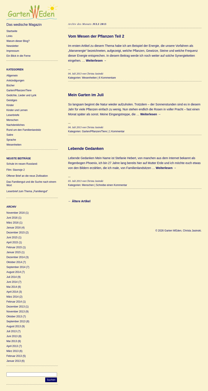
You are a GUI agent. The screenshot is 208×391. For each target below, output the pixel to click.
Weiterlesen (96, 60)
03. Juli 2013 (75, 181)
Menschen (12, 120)
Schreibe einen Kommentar (111, 185)
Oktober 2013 (14, 316)
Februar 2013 (14, 356)
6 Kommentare (107, 77)
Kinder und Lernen (17, 110)
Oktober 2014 (14, 262)
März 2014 (12, 296)
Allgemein (12, 75)
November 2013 (15, 311)
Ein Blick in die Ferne (18, 55)
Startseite (11, 31)
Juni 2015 (12, 237)
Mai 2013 (11, 341)
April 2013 (12, 346)
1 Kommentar (116, 131)
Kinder (10, 105)
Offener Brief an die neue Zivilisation (27, 175)
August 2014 (13, 272)
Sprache (11, 139)
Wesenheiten (13, 144)
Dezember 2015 (15, 232)
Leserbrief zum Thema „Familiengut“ (27, 191)
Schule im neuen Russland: (22, 163)
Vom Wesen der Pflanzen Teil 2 (96, 36)
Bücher (10, 85)
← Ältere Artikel (79, 201)
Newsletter (12, 45)
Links (9, 36)
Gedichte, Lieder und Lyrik (21, 95)
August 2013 (13, 326)
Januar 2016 (13, 227)
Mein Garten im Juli (86, 95)
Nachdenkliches (15, 124)
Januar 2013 (13, 360)
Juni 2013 (12, 336)
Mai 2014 (11, 286)
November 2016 (15, 212)
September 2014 (15, 267)
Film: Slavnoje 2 (15, 169)
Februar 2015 (14, 247)
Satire (9, 134)
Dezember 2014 (15, 257)
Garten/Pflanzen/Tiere (18, 90)
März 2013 (12, 351)
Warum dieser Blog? (18, 41)
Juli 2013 (11, 331)
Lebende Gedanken (86, 148)
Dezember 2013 (15, 306)
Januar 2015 (13, 252)
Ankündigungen (15, 80)
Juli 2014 (11, 276)
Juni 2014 (12, 281)
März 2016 (12, 222)
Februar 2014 (14, 301)
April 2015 (12, 242)
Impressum (12, 50)
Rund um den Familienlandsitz (23, 129)
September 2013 (15, 321)
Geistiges (11, 100)
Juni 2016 (12, 217)
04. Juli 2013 (75, 73)
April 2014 (12, 291)
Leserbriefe (12, 115)
